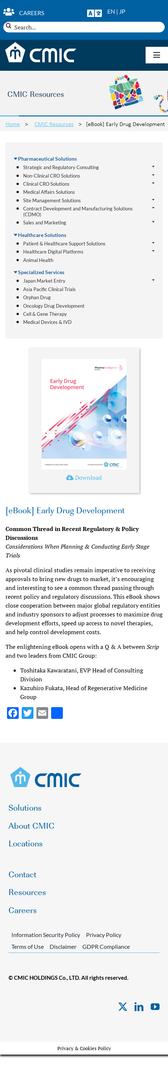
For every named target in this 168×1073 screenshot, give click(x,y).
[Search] (8, 25)
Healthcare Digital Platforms (53, 252)
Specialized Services (41, 272)
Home (13, 124)
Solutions (25, 807)
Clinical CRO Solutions (46, 184)
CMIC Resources (54, 124)
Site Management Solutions (52, 200)
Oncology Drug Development (54, 306)
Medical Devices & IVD (47, 322)
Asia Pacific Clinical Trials (49, 289)
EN (111, 11)
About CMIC (31, 825)
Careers (31, 12)
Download (84, 477)
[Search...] (84, 27)
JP (122, 11)
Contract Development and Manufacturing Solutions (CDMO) (78, 211)
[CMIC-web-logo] (46, 769)
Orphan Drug (37, 297)
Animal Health (38, 260)
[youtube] (155, 1006)
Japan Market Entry (44, 281)
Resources (27, 891)
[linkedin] (139, 1006)
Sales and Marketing (44, 223)
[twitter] (122, 1006)
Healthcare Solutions (42, 235)
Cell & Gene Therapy (45, 314)
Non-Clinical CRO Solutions (51, 176)
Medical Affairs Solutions (49, 192)
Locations (25, 842)
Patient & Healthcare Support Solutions (64, 244)
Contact (22, 873)
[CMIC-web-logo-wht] (41, 44)
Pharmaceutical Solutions (47, 158)
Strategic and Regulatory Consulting (61, 167)
